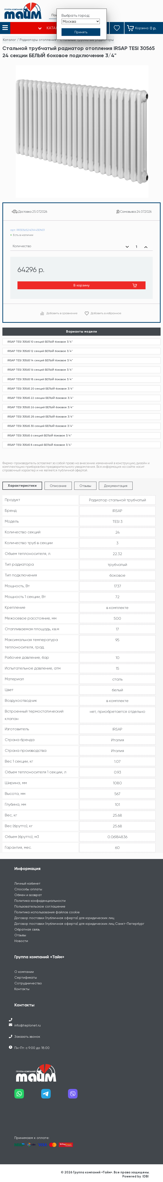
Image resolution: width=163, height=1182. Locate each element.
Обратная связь (27, 929)
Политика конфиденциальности (40, 901)
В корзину (81, 285)
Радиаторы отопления (38, 40)
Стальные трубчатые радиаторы (87, 40)
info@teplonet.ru (27, 1025)
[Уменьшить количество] (127, 247)
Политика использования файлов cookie (47, 912)
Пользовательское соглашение (39, 906)
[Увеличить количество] (145, 247)
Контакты (21, 989)
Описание (58, 486)
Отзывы (85, 486)
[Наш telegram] (54, 1095)
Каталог (9, 40)
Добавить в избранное (106, 313)
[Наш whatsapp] (27, 1095)
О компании (24, 972)
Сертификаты (25, 977)
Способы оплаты (28, 889)
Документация (115, 486)
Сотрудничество (28, 983)
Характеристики (22, 486)
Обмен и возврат (28, 895)
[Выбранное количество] (136, 247)
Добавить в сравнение (62, 313)
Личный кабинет (27, 883)
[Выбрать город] (81, 21)
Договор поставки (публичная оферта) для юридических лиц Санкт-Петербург (79, 924)
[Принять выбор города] (81, 32)
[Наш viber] (81, 1095)
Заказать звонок (27, 1036)
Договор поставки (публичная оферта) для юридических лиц (64, 918)
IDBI (145, 1176)
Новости (21, 941)
